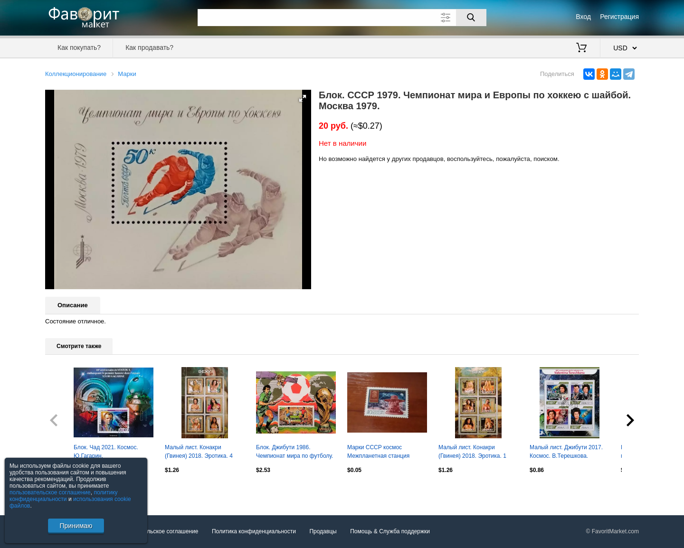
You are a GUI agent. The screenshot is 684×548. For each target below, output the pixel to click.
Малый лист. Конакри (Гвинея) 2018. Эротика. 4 (199, 451)
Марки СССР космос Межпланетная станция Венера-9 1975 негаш (378, 452)
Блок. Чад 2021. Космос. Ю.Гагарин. (106, 451)
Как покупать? (79, 47)
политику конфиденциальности (64, 495)
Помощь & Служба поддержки (390, 532)
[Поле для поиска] (342, 17)
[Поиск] (471, 17)
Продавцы (322, 532)
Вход (583, 16)
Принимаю (75, 525)
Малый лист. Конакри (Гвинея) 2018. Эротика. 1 (472, 451)
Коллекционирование (75, 73)
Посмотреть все (66, 490)
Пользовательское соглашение (157, 532)
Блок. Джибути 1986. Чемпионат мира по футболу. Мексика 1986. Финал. (294, 452)
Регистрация (619, 16)
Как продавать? (149, 47)
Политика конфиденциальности (254, 532)
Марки (127, 73)
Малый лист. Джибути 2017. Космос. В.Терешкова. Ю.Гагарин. (566, 452)
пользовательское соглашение (50, 492)
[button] (302, 98)
